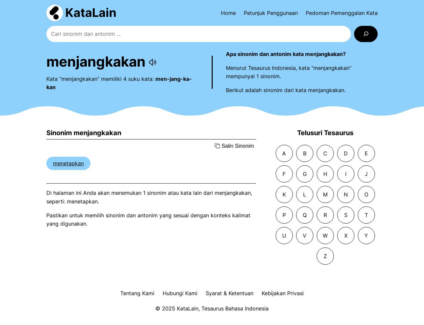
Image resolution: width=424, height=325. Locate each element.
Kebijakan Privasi (283, 293)
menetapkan (68, 163)
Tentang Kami (137, 293)
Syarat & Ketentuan (229, 293)
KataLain (90, 12)
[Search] (366, 34)
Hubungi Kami (180, 293)
